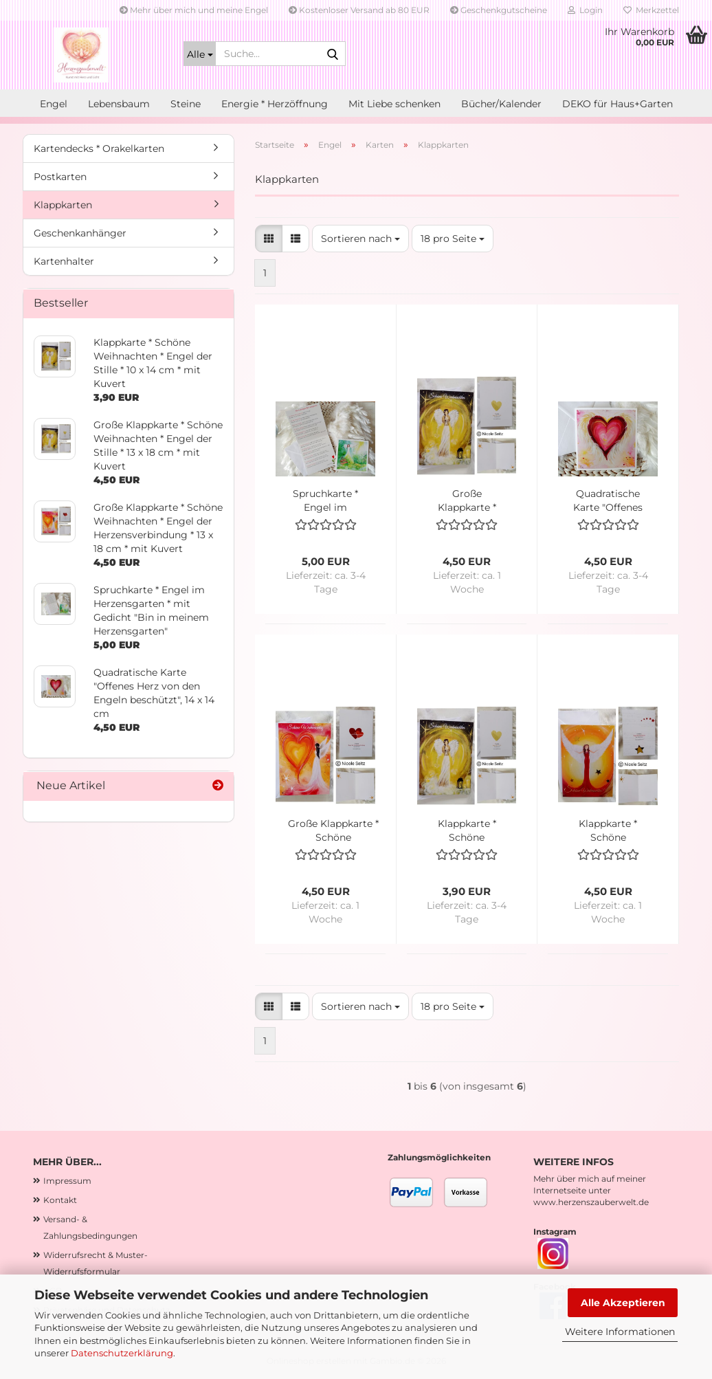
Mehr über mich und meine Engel (194, 10)
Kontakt (60, 1200)
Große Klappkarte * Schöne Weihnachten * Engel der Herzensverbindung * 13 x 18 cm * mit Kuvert (333, 830)
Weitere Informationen (620, 1331)
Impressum (67, 1181)
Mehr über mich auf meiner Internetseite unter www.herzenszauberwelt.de (591, 1190)
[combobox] (360, 238)
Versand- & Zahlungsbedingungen (90, 1227)
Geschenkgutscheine (498, 10)
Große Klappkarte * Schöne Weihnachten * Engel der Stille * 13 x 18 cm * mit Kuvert (466, 500)
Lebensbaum (119, 104)
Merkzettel (651, 10)
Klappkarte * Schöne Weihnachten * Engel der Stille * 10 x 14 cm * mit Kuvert (466, 830)
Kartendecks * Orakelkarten (99, 148)
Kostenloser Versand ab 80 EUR (359, 10)
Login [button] (585, 10)
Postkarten (60, 176)
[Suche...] (199, 53)
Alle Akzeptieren (623, 1303)
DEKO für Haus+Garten (617, 104)
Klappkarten (63, 205)
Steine (185, 104)
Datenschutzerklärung (122, 1352)
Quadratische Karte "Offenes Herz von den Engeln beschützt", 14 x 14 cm (608, 500)
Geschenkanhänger (80, 233)
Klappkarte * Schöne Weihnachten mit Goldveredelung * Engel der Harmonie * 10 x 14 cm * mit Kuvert (608, 830)
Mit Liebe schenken (394, 104)
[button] (268, 238)
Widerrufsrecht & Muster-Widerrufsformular (95, 1263)
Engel (53, 104)
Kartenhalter (64, 261)
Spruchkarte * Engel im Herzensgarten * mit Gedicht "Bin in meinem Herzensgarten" (325, 500)
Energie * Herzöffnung (274, 104)
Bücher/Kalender (501, 104)
